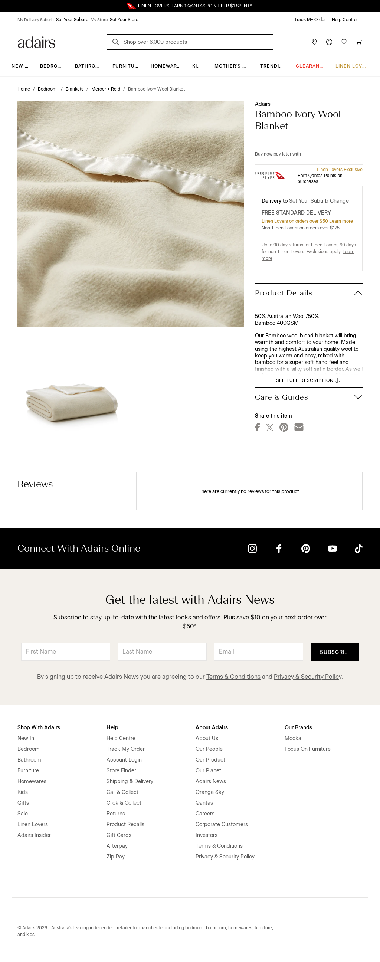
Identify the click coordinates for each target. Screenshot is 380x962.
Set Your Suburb (72, 19)
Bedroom (53, 66)
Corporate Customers (222, 824)
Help (112, 727)
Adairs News (211, 781)
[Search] (117, 43)
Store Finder (121, 771)
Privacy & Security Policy (307, 676)
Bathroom (89, 66)
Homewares (167, 66)
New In (21, 66)
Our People (209, 749)
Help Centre (344, 19)
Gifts (23, 803)
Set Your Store (124, 19)
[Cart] (359, 42)
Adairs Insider (34, 835)
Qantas (204, 803)
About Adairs (212, 727)
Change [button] (339, 201)
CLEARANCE (311, 66)
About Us (207, 738)
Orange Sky (210, 792)
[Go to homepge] (36, 41)
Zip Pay (116, 857)
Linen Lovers (353, 66)
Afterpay (117, 846)
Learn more (341, 221)
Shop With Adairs (38, 727)
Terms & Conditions (233, 676)
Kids (198, 66)
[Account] (329, 42)
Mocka (293, 738)
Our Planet (208, 771)
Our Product (210, 760)
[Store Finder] (314, 42)
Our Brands (298, 727)
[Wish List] (344, 42)
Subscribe (336, 652)
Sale (22, 814)
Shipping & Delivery (130, 781)
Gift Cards (119, 835)
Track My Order (310, 19)
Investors (206, 835)
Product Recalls (125, 824)
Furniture (126, 66)
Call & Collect (122, 792)
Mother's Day (233, 66)
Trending (273, 66)
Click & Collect (124, 803)
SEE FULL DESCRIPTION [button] (308, 381)
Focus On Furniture (308, 749)
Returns (116, 814)
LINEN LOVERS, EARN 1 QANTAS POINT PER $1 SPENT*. (195, 6)
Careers (205, 814)
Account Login (124, 760)
